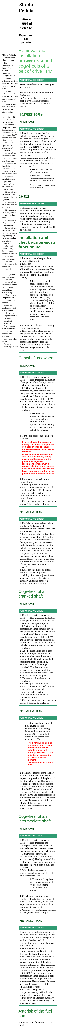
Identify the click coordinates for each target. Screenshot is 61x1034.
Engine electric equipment (9, 316)
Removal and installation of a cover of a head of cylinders (9, 196)
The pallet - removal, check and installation (8, 277)
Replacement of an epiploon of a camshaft (9, 204)
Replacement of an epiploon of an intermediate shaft (9, 214)
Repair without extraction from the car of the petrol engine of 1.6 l (10, 96)
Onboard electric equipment (10, 345)
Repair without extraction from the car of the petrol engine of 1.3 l (10, 83)
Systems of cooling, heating (9, 306)
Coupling (8, 321)
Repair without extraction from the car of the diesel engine (10, 108)
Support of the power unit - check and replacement (9, 268)
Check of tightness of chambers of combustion (7, 147)
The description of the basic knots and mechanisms (9, 118)
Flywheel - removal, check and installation (8, 259)
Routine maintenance (7, 71)
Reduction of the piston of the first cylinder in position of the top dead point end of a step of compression (10, 132)
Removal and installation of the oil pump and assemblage (9, 287)
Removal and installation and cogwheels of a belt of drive (9, 168)
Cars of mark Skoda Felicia (8, 58)
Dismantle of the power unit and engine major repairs (9, 299)
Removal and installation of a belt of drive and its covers (9, 157)
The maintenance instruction (7, 65)
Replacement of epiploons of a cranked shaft (9, 223)
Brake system (9, 328)
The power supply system (8, 311)
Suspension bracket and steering (8, 333)
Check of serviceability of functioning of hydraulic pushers (9, 250)
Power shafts (9, 326)
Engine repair (9, 75)
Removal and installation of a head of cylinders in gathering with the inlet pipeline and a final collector (9, 236)
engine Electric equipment (35, 675)
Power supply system (33, 1022)
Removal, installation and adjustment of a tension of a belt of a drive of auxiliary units (9, 182)
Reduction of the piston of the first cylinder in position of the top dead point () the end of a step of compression (38, 145)
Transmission (9, 323)
